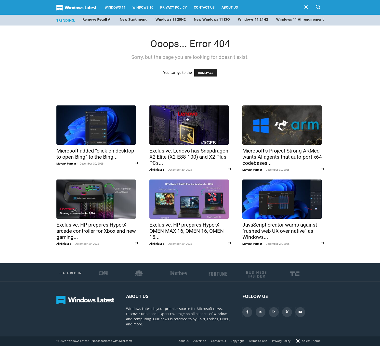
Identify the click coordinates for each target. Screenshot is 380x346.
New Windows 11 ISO (212, 19)
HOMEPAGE (205, 73)
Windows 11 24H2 (253, 19)
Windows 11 (115, 7)
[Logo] (78, 7)
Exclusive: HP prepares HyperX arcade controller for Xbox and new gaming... (96, 231)
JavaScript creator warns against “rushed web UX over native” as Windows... (279, 231)
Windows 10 (142, 7)
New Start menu (133, 19)
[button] (318, 7)
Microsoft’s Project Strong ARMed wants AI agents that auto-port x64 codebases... (282, 157)
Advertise (199, 341)
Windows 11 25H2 (171, 19)
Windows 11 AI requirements (301, 19)
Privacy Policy (173, 7)
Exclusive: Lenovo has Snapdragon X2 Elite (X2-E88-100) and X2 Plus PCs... (188, 157)
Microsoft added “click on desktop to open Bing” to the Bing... (95, 154)
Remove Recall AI (97, 19)
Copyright (237, 341)
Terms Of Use (258, 341)
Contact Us (204, 7)
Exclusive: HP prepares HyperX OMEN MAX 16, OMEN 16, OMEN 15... (186, 231)
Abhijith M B (156, 169)
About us (230, 7)
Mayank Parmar (66, 163)
